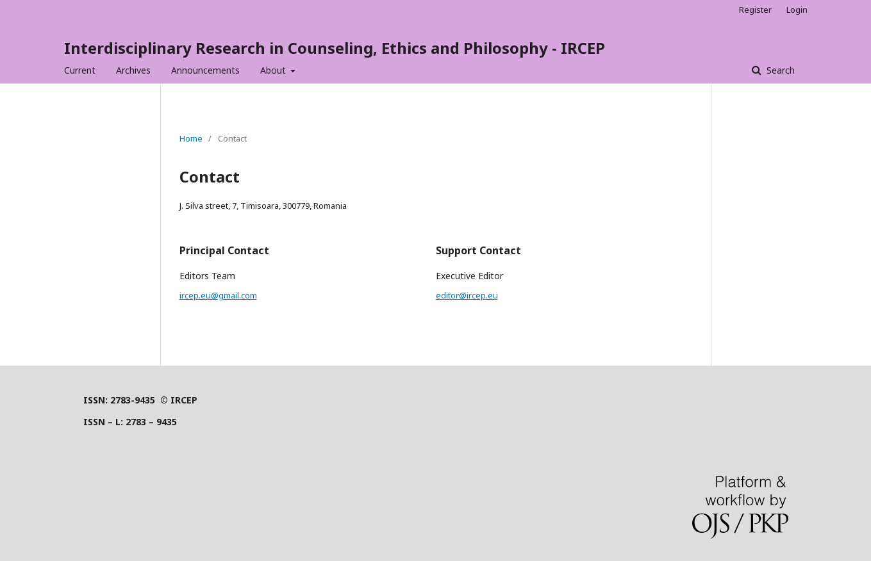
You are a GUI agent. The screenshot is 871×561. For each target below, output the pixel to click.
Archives (133, 70)
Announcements (205, 70)
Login (797, 9)
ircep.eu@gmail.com (218, 295)
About (274, 70)
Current (79, 70)
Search (779, 70)
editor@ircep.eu (467, 295)
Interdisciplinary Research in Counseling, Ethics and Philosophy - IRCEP (334, 47)
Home (191, 138)
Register (755, 9)
